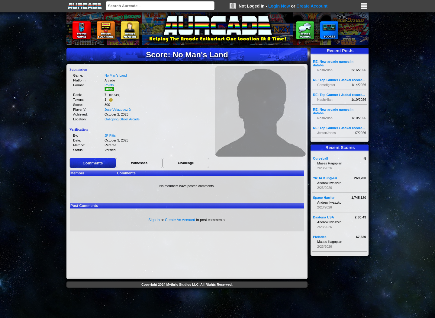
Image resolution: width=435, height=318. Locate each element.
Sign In (154, 220)
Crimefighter (326, 85)
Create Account (311, 6)
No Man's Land (116, 75)
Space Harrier (324, 197)
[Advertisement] (187, 303)
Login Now (279, 6)
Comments (92, 163)
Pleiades (320, 237)
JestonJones (326, 133)
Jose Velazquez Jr (118, 109)
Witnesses (139, 163)
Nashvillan (325, 70)
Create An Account (180, 220)
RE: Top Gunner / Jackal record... (339, 80)
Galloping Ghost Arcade (122, 119)
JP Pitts (110, 135)
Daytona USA (323, 217)
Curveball (320, 158)
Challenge (186, 163)
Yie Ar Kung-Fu (325, 178)
